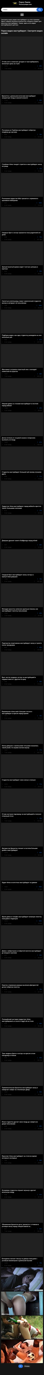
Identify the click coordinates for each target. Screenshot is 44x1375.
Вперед (27, 1366)
